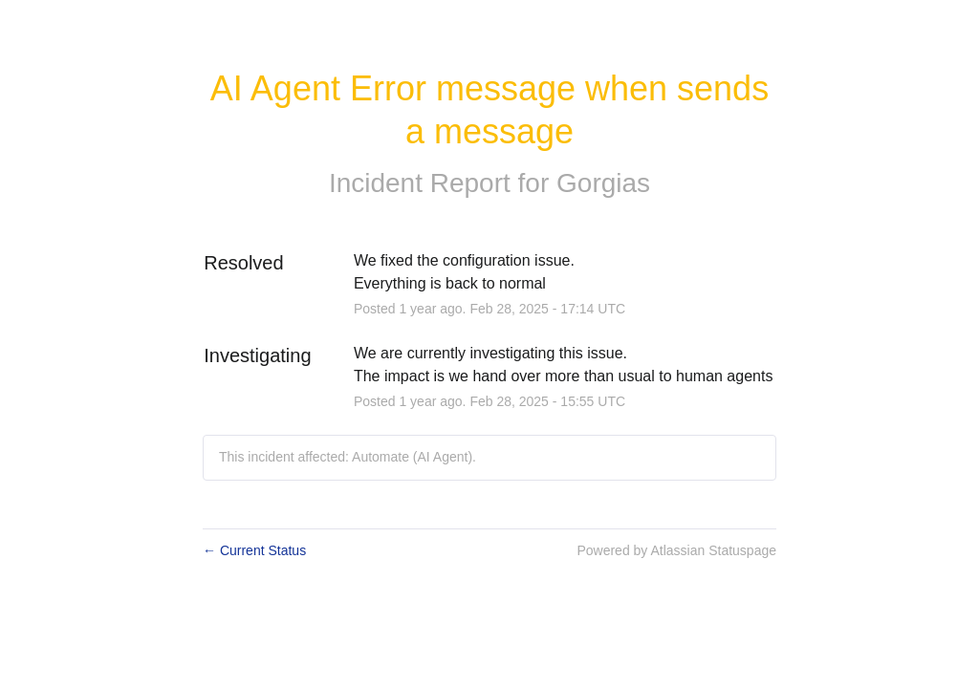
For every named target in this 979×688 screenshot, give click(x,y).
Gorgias (603, 183)
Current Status (254, 550)
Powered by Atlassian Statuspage (676, 550)
